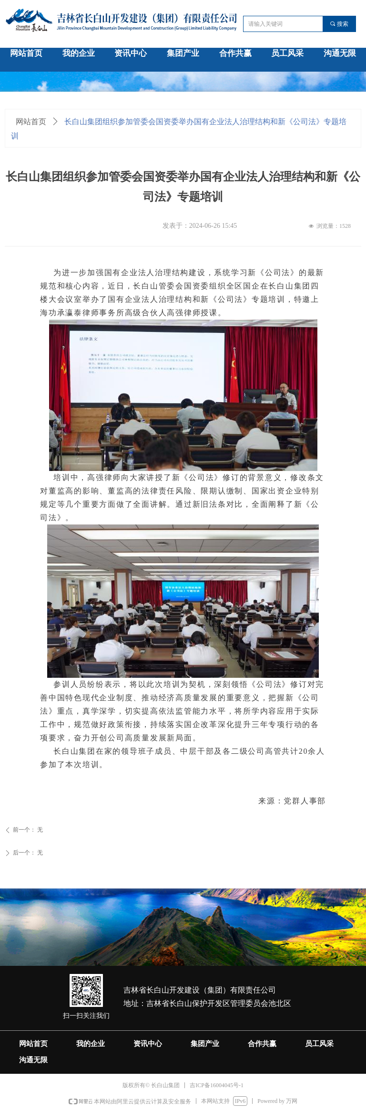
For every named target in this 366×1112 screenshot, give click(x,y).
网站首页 (31, 122)
